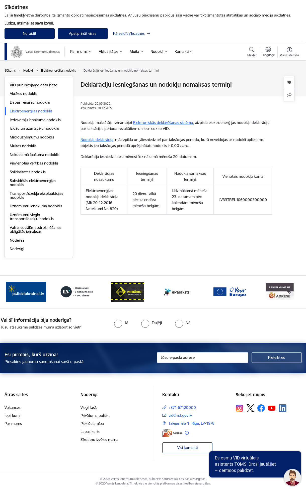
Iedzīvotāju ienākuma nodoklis (35, 119)
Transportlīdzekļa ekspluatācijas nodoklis (36, 195)
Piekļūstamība (92, 423)
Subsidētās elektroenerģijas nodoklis (33, 182)
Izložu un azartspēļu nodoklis (34, 128)
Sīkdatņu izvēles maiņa (99, 439)
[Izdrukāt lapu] (289, 82)
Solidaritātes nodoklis (28, 172)
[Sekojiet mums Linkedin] (282, 408)
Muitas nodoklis (23, 145)
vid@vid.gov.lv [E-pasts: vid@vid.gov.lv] (180, 415)
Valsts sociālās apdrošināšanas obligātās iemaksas (35, 229)
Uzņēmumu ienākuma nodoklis (36, 206)
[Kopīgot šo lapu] (289, 95)
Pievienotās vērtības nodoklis (34, 163)
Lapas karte (90, 431)
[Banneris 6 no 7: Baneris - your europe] (229, 291)
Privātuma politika (96, 415)
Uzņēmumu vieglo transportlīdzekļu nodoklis (32, 216)
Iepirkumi (12, 415)
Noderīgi (17, 248)
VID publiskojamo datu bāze (33, 85)
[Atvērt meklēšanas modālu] (252, 53)
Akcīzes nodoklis (23, 93)
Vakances (13, 407)
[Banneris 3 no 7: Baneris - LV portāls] (76, 291)
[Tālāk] (290, 292)
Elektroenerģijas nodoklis (31, 111)
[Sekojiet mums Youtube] (272, 408)
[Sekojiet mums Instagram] (239, 408)
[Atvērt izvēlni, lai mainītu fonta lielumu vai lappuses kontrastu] (289, 53)
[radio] (121, 323)
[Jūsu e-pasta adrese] (202, 357)
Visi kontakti (187, 447)
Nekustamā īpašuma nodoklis (34, 154)
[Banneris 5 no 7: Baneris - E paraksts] (178, 291)
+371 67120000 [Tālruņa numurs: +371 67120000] (182, 407)
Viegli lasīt (89, 407)
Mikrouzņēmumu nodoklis (32, 137)
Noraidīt (29, 33)
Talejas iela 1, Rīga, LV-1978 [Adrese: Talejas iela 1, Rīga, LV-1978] (191, 423)
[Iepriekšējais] (16, 292)
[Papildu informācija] (187, 433)
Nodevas (17, 240)
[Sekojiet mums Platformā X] (250, 408)
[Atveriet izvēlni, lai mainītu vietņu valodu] (268, 52)
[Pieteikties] (277, 357)
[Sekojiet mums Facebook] (261, 408)
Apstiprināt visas (82, 33)
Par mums (13, 423)
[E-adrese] (172, 433)
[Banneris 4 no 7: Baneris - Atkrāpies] (127, 291)
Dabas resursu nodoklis (30, 102)
